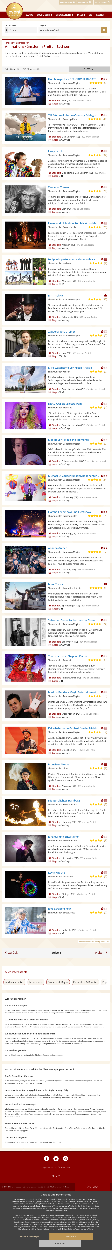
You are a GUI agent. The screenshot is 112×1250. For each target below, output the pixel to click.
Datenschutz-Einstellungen (29, 1237)
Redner (100, 14)
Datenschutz (64, 1167)
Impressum (47, 1167)
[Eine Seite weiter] (101, 953)
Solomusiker (44, 14)
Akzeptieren (71, 1236)
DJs (90, 14)
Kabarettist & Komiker (85, 982)
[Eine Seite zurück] (10, 953)
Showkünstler (64, 14)
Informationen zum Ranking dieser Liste (94, 941)
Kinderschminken (14, 982)
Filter (89, 69)
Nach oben (92, 1186)
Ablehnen (60, 1243)
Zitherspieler (36, 982)
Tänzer (81, 14)
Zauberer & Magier (58, 982)
